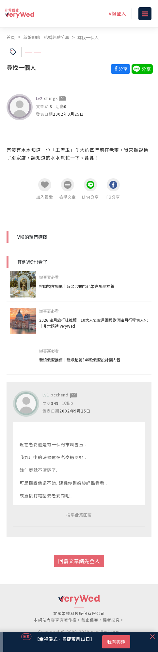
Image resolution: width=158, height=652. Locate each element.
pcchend (60, 394)
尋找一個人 (88, 37)
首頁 (11, 37)
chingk (51, 98)
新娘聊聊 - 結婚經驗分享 (46, 37)
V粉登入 (117, 13)
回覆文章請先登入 (79, 561)
